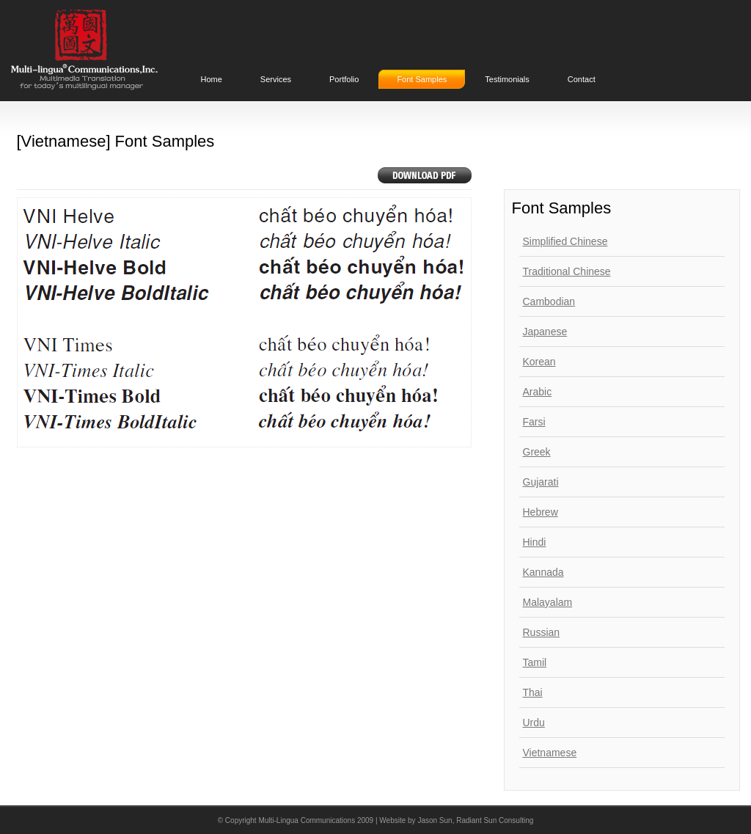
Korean (539, 361)
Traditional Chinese (567, 271)
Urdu (534, 722)
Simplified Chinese (565, 241)
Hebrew (540, 512)
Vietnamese (550, 752)
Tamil (535, 662)
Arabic (537, 392)
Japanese (545, 331)
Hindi (534, 542)
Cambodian (549, 301)
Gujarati (541, 482)
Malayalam (548, 602)
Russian (541, 632)
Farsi (534, 422)
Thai (533, 692)
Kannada (543, 572)
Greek (537, 452)
